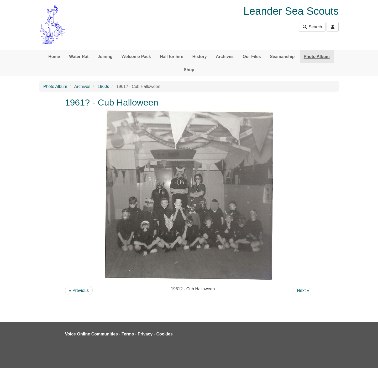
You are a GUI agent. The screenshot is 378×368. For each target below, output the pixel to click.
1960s (103, 86)
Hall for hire (171, 56)
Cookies (164, 334)
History (199, 56)
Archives (225, 56)
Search (312, 27)
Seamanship (282, 56)
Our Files (252, 56)
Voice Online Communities (91, 334)
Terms (128, 334)
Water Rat (78, 56)
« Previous (79, 290)
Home (54, 56)
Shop (189, 69)
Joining (105, 56)
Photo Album (317, 56)
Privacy (145, 334)
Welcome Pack (136, 56)
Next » (303, 290)
